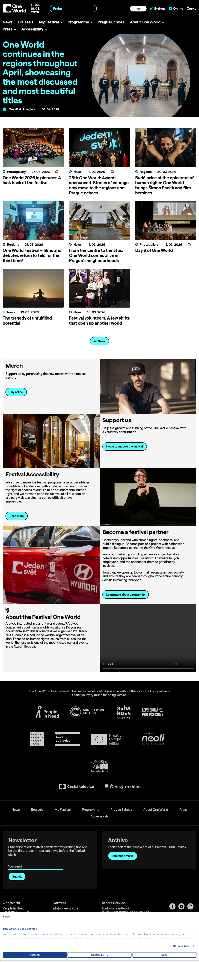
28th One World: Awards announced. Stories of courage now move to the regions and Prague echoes (99, 185)
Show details (181, 946)
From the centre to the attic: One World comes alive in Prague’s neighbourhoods (96, 255)
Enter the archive (122, 855)
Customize (99, 955)
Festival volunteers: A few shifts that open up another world (99, 320)
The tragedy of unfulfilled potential (27, 320)
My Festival (49, 22)
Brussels (25, 22)
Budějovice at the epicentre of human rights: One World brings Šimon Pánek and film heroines (164, 185)
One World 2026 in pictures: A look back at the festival (32, 180)
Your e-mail (16, 861)
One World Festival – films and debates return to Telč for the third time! (32, 255)
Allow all (35, 955)
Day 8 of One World (154, 250)
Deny (164, 955)
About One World (145, 22)
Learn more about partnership (125, 594)
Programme (78, 22)
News (8, 22)
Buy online (16, 392)
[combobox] (73, 8)
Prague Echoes (111, 22)
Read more (17, 515)
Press (8, 29)
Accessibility (32, 29)
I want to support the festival (124, 446)
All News (99, 341)
